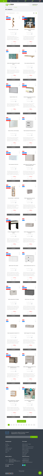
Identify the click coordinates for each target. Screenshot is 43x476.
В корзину (13, 79)
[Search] (28, 5)
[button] (18, 1)
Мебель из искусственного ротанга (28, 446)
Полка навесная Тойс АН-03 (13, 164)
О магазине (7, 445)
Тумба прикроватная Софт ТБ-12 (29, 265)
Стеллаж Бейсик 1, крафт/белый (13, 198)
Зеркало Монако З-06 (13, 96)
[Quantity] (13, 43)
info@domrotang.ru (25, 460)
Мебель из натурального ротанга (27, 448)
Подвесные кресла (25, 452)
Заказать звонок (34, 5)
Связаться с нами (8, 449)
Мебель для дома (25, 445)
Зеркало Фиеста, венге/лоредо (13, 130)
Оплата (6, 446)
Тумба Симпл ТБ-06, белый (13, 265)
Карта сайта (7, 450)
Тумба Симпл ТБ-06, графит (29, 299)
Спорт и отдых (24, 453)
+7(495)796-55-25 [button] (25, 459)
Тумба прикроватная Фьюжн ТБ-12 (30, 130)
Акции (6, 452)
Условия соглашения (8, 448)
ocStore (23, 470)
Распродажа (24, 454)
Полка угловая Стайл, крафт (13, 29)
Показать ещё (21, 421)
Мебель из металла (25, 449)
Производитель (10, 7)
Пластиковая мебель (25, 450)
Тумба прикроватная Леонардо (13, 299)
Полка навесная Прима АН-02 (29, 63)
